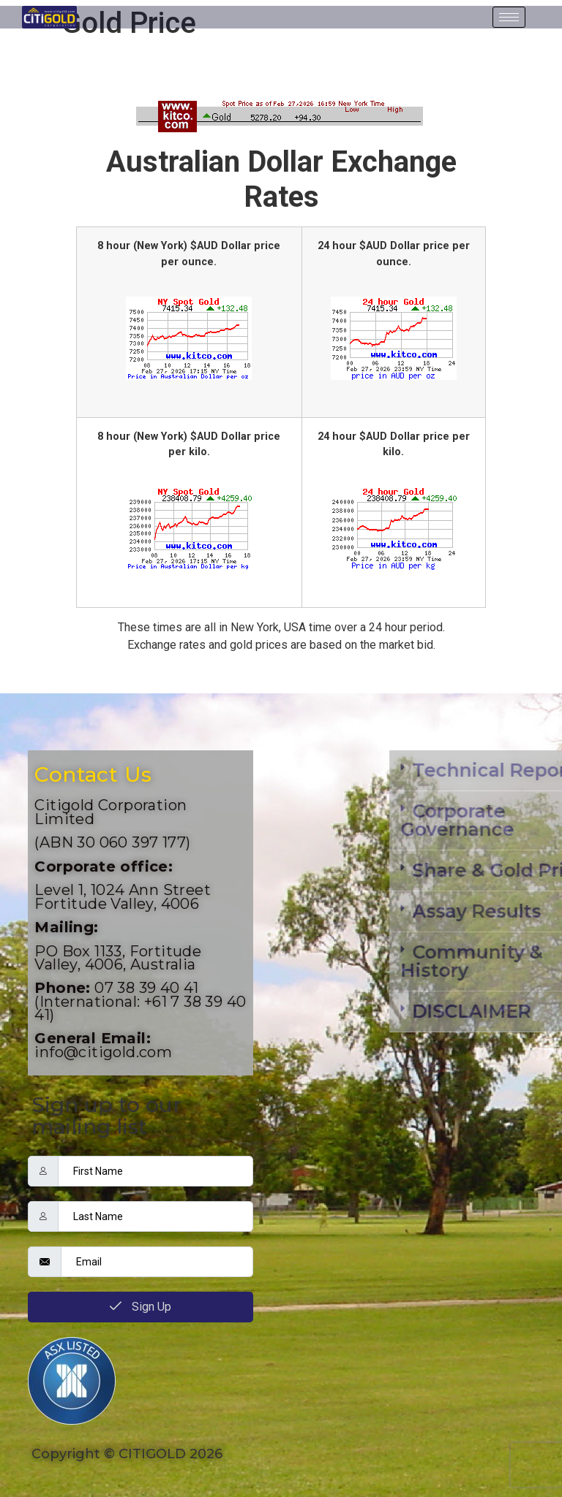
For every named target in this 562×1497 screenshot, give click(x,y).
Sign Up (140, 1307)
